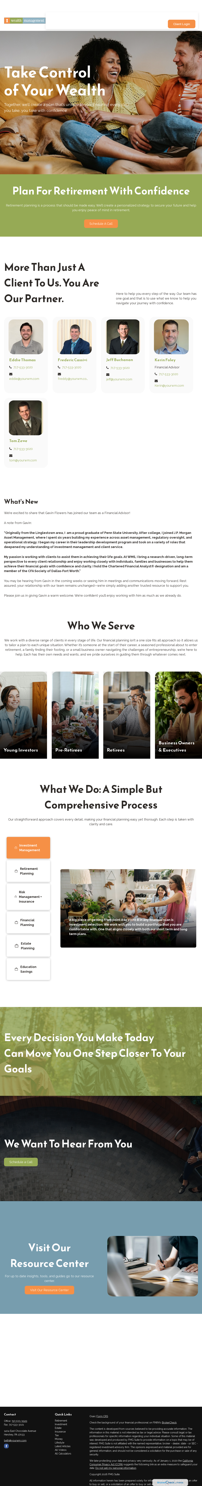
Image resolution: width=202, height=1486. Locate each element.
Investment (61, 1424)
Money (59, 1439)
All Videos (61, 1450)
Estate (58, 1428)
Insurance (60, 1431)
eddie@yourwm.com (24, 379)
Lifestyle (59, 1442)
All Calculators (63, 1453)
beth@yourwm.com (15, 1440)
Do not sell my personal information (115, 1468)
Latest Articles (63, 1446)
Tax (57, 1435)
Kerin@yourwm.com (169, 385)
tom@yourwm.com (23, 460)
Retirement (61, 1420)
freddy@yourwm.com (73, 379)
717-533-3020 (23, 367)
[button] (82, 6)
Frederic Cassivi (72, 360)
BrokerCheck (169, 1422)
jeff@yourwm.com (119, 379)
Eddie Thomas (22, 360)
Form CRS (102, 1416)
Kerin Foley (165, 360)
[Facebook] (6, 1446)
